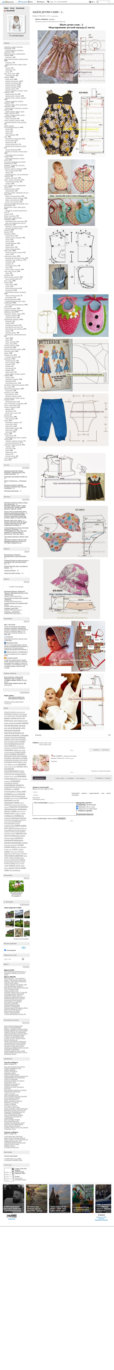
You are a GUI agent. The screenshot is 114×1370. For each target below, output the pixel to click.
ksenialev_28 (8, 1037)
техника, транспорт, (10, 407)
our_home (22, 1112)
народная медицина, (10, 299)
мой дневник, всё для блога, (14, 329)
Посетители (18, 1178)
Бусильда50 (20, 994)
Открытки (9, 637)
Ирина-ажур (8, 1000)
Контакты (101, 1218)
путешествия (9, 823)
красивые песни (20, 774)
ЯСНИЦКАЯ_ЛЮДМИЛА (11, 1049)
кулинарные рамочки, (12, 325)
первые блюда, (10, 247)
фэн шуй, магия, (10, 456)
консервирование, (11, 243)
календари (14, 764)
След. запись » (80, 778)
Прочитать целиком (40, 21)
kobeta (22, 1035)
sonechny (52, 19)
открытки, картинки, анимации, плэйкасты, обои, (13, 311)
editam (25, 1034)
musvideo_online (17, 1160)
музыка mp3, (9, 290)
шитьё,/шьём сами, (45, 744)
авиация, (8, 409)
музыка (21, 794)
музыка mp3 (9, 796)
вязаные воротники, (11, 94)
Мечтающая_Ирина (22, 1008)
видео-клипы (10, 718)
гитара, (7, 286)
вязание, (7, 77)
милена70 (7, 1009)
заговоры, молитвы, (11, 357)
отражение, (8, 262)
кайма (9, 764)
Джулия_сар (13, 1040)
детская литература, (11, 144)
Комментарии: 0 (17, 610)
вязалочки (7, 1088)
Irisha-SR (7, 983)
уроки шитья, (9, 424)
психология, (9, 390)
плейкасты (9, 816)
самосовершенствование (10, 845)
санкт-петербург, (10, 135)
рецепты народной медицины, (14, 304)
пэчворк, (8, 377)
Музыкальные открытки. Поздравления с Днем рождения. (15, 555)
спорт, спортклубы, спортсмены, (14, 403)
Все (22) (26, 621)
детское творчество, (11, 149)
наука (14, 800)
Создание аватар (12, 658)
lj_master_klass (8, 1158)
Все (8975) (25, 499)
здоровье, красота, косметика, (13, 169)
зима (20, 750)
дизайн (22, 742)
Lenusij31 (19, 1029)
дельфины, (8, 62)
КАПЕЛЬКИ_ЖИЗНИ (10, 1143)
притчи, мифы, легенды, (12, 269)
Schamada (10, 989)
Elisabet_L (7, 981)
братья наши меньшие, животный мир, (16, 59)
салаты (25, 843)
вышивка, (8, 364)
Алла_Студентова (21, 992)
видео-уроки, (9, 435)
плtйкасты (17, 813)
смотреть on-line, (9, 392)
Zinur (16, 991)
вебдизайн (19, 716)
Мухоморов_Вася (16, 1009)
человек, (8, 183)
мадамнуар (7, 1054)
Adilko (11, 980)
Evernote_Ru (24, 1139)
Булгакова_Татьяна (10, 994)
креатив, (6, 232)
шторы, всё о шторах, (12, 202)
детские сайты (13, 742)
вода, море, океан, (10, 73)
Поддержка (90, 2)
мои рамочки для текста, (13, 327)
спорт (10, 849)
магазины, (7, 275)
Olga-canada (17, 987)
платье (23, 813)
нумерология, (9, 452)
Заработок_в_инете (10, 1087)
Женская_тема (8, 1124)
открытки (13, 807)
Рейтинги (41, 1)
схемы (7, 852)
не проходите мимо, (10, 308)
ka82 (11, 983)
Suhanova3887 (23, 1030)
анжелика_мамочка (10, 1051)
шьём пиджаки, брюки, (12, 428)
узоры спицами (14, 858)
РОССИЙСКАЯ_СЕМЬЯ (11, 971)
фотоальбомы (9, 862)
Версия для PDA (101, 1217)
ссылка (71, 758)
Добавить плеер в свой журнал (13, 702)
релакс (22, 836)
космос (21, 771)
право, (7, 273)
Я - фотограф (10, 624)
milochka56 (15, 1037)
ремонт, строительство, (12, 200)
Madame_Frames (9, 1146)
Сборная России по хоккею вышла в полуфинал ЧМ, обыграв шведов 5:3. (16, 562)
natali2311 (20, 986)
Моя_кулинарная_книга (11, 1121)
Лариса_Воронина (10, 1005)
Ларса (18, 1005)
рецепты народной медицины (13, 839)
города (17, 739)
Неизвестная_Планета (18, 1067)
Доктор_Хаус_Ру (17, 995)
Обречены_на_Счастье (11, 1102)
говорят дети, (9, 142)
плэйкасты (19, 816)
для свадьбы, (9, 368)
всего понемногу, (10, 362)
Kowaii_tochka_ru (9, 1141)
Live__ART (18, 1141)
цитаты (17, 863)
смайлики (51, 802)
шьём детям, (9, 426)
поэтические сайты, (11, 265)
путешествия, (8, 347)
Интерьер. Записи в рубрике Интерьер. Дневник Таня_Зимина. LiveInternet (15, 486)
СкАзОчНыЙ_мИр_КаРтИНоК (13, 1136)
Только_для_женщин (21, 1127)
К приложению (24, 692)
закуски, (7, 241)
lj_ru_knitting (17, 1158)
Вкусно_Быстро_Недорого (12, 1126)
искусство (17, 762)
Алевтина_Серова (10, 992)
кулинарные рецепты (14, 785)
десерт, (7, 239)
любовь (7, 789)
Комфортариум (18, 1124)
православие (7, 820)
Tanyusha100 (5, 11)
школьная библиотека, (12, 443)
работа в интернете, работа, (13, 349)
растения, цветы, (9, 351)
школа (17, 866)
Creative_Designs (9, 1127)
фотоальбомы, (8, 417)
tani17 (13, 1038)
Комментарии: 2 (17, 606)
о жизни (14, 804)
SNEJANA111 (14, 1030)
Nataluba (7, 1030)
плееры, (7, 331)
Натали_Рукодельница (18, 1044)
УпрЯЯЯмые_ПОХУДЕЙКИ (12, 1113)
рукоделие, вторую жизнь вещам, (14, 385)
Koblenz (15, 983)
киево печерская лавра (10, 766)
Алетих (23, 1038)
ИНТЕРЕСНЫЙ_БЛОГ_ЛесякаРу (14, 998)
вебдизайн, (8, 321)
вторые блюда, (10, 236)
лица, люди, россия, (10, 271)
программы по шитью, (12, 422)
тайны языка (13, 851)
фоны (22, 860)
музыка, (6, 282)
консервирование (11, 771)
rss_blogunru (8, 1160)
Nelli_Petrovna (8, 987)
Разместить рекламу (101, 1220)
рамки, (7, 338)
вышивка (18, 723)
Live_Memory (20, 1081)
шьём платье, (9, 430)
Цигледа (25, 1048)
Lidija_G (25, 1029)
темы (25, 856)
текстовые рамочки (13, 855)
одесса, (7, 131)
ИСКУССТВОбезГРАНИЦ (12, 1119)
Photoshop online (12, 643)
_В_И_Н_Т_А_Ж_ (9, 1093)
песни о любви (10, 811)
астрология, (9, 448)
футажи (22, 862)
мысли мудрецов (14, 798)
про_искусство (23, 1076)
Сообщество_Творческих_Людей (14, 1123)
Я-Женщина (16, 1091)
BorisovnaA (7, 973)
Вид (93, 2)
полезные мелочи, (9, 345)
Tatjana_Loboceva (9, 991)
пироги (12, 813)
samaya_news (21, 1143)
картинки (22, 764)
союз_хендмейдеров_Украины (13, 1115)
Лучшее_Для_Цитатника (11, 1116)
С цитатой (100, 770)
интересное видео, (10, 189)
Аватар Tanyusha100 (16, 23)
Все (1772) (25, 1023)
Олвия (18, 1011)
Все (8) (27, 551)
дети (6, 742)
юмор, (6, 460)
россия (7, 843)
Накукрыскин (8, 703)
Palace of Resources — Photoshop (15, 481)
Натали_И (7, 1044)
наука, (6, 306)
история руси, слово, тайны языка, (15, 207)
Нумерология (8, 1091)
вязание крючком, (10, 85)
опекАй (16, 1076)
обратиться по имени (70, 756)
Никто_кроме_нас (9, 1011)
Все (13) (26, 582)
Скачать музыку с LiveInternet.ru (17, 652)
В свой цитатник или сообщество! (56, 21)
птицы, (7, 71)
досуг (6, 746)
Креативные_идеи (15, 1068)
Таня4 (21, 1046)
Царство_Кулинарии (20, 1096)
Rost (5, 989)
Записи (6, 8)
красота (13, 778)
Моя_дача (7, 1067)
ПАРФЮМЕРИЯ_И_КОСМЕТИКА (14, 1077)
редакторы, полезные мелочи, (14, 226)
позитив (7, 818)
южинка (14, 1054)
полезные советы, (10, 332)
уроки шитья (15, 860)
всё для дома (16, 721)
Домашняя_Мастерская (11, 1074)
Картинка (54, 761)
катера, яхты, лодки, (11, 413)
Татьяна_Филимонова (11, 1014)
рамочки (13, 833)
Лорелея (7, 1068)
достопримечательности (14, 744)
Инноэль (22, 997)
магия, (7, 450)
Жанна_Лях (7, 997)
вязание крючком (12, 731)
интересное (8, 760)
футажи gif (7, 863)
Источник (38, 735)
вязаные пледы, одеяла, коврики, (15, 98)
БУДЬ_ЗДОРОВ (9, 1096)
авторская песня (20, 712)
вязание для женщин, (12, 81)
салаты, (7, 254)
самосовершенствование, (12, 389)
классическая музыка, (12, 288)
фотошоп (17, 862)
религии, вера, (8, 355)
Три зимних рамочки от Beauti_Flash (16, 537)
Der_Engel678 (57, 756)
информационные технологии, (14, 221)
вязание (14, 725)
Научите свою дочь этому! (13, 520)
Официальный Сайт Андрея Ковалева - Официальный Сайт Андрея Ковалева (14, 472)
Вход (31, 1)
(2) (5, 558)
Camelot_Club (15, 1110)
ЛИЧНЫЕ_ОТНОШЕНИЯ (12, 1006)
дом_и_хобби (21, 1051)
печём (7, 813)
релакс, (6, 353)
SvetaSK (6, 1032)
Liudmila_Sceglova (9, 984)
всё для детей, (9, 140)
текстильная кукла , (11, 383)
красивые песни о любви (10, 776)
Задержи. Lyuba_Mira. (11, 608)
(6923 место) (8, 685)
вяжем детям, (9, 79)
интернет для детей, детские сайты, (16, 151)
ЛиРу (18, 1107)
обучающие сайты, (11, 401)
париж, (7, 133)
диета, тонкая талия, (11, 170)
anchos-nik (19, 1034)
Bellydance (7, 1110)
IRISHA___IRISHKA (10, 1029)
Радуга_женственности (11, 1099)
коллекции (9, 769)
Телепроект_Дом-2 (10, 1129)
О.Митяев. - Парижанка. (12, 612)
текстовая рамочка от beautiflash (18, 853)
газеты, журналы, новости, (12, 120)
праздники (9, 821)
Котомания (15, 1112)
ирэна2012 (18, 1052)
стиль (14, 849)
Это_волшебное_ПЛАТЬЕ (12, 1098)
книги (25, 766)
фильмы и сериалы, (11, 396)
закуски (22, 748)
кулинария (15, 781)
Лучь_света (16, 1043)
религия (12, 838)
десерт (23, 739)
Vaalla (6, 1034)
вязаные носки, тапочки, (12, 96)
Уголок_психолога (9, 1109)
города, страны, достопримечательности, (12, 126)
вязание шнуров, (10, 89)
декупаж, (8, 366)
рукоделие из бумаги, (12, 379)
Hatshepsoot (22, 981)
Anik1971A (11, 1026)
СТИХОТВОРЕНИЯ (22, 1109)
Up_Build (16, 1144)
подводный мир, (10, 75)
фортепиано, (9, 297)
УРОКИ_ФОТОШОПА (10, 1071)
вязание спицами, (10, 87)
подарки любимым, (11, 315)
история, (7, 214)
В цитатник (107, 770)
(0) (18, 474)
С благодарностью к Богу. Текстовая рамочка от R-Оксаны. (16, 528)
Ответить (94, 770)
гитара (12, 739)
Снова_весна (15, 1046)
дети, (5, 137)
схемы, (7, 340)
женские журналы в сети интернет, (16, 122)
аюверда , (8, 446)
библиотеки (11, 716)
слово (18, 847)
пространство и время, (12, 181)
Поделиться (105, 749)
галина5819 (7, 995)
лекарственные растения (13, 787)
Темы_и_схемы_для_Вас (12, 1139)
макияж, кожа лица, (11, 178)
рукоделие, (7, 359)
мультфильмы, (9, 394)
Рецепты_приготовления (11, 1012)
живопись (12, 746)
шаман (6, 866)
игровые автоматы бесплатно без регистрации (15, 755)
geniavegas (16, 1035)
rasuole (21, 1037)
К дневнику (70, 778)
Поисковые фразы (20, 1179)
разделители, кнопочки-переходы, (15, 334)
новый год (7, 805)
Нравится (96, 749)
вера (24, 716)
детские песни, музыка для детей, (15, 146)
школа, (6, 434)
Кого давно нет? (9, 978)
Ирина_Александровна (11, 1041)
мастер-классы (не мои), (11, 277)
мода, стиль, (8, 281)
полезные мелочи (18, 818)
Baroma (15, 980)
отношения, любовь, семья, (12, 314)
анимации (8, 714)
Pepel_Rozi (24, 987)
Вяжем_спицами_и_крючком (13, 1101)
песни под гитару (21, 811)
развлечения (9, 826)
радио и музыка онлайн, (12, 295)
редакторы (15, 836)
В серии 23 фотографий (21, 939)
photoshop (7, 712)
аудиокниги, (9, 57)
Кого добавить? (20, 978)
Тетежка (20, 1048)
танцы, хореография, (10, 405)
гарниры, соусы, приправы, (13, 237)
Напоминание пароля (39, 799)
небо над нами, (10, 418)
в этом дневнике (11, 950)
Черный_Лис (22, 1014)
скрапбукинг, (9, 381)
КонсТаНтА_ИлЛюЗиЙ (11, 1003)
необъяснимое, (10, 191)
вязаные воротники (11, 737)
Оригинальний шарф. (11, 491)
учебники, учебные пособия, (14, 441)
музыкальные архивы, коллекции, (15, 292)
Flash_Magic (14, 981)
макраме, (8, 370)
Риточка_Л (22, 971)
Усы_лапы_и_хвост (10, 1107)
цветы (13, 863)
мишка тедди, (9, 372)
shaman (13, 712)
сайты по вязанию (11, 118)
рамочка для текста (14, 830)
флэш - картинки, (10, 342)
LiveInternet (8, 2)
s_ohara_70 (7, 1038)
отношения (23, 807)
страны (20, 849)
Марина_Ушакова (9, 1008)
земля (16, 750)
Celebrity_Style (8, 1144)
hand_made (7, 1112)
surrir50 (16, 989)
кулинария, (7, 234)
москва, (7, 129)
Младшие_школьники (11, 1085)
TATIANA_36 (13, 1032)
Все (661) (26, 967)
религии (7, 838)
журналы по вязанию (11, 748)
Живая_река (15, 997)
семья (13, 847)
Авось (51, 1)
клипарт (20, 766)
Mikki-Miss (13, 986)
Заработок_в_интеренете (12, 1084)
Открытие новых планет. (12, 573)
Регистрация (23, 1)
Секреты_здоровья (10, 1104)
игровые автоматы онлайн (15, 758)
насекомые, (9, 70)
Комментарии (20, 8)
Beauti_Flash (22, 980)
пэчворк (17, 823)
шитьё (12, 865)
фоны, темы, (9, 343)
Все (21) (26, 878)
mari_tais (7, 986)
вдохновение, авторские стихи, (14, 258)
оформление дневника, (11, 319)
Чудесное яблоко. (10, 570)
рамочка (17, 828)
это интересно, (8, 458)
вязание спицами (19, 735)
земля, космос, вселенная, (12, 180)
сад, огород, (8, 387)
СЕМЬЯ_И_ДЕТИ (16, 973)
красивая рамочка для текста (11, 772)
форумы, (7, 415)
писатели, (8, 264)
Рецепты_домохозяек (11, 1079)
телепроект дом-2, (11, 317)
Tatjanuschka (22, 1032)
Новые (108, 778)
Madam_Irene (23, 984)
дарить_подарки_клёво (11, 1095)
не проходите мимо (11, 801)
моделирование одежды (13, 791)
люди (12, 789)
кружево (20, 779)
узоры (6, 858)
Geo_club (23, 1110)
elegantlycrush (8, 1035)
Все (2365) (25, 467)
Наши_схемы (8, 1138)
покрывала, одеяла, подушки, (14, 198)
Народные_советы (10, 1073)
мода (16, 789)
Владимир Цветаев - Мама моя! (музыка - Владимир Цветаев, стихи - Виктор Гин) (16, 593)
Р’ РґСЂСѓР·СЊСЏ (18, 35)
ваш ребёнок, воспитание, (13, 138)
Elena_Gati (7, 1027)
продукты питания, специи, (13, 252)
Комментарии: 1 (17, 596)
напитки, (8, 245)
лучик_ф (24, 1052)
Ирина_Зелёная (17, 1000)
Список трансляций (10, 1156)
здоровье (8, 750)
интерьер (8, 762)
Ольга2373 (7, 1046)
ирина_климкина (9, 1052)
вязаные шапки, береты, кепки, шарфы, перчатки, (14, 112)
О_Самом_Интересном (11, 1147)
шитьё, (6, 420)
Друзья (12, 8)
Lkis (17, 984)
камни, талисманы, (10, 216)
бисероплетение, (10, 360)
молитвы (15, 794)
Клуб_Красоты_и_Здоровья (12, 1002)
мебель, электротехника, (13, 196)
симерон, (8, 454)
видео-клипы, (9, 284)
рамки (17, 825)
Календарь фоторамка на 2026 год (15, 476)
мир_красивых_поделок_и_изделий (15, 1090)
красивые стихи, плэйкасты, (14, 260)
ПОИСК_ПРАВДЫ (9, 1070)
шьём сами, (9, 432)
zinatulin (18, 1038)
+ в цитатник (54, 16)
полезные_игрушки (10, 1081)
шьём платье (14, 868)
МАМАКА (23, 1043)
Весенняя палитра (16, 893)
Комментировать (39, 778)
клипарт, (7, 323)
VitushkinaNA (12, 1034)
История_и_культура (10, 1105)
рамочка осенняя (15, 831)
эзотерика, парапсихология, (12, 445)
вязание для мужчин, (11, 83)
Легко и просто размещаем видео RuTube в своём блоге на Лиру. (15, 512)
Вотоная (6, 1040)
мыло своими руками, (12, 279)
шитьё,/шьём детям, (45, 742)
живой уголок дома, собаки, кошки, (16, 64)
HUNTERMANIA (16, 1027)
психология (17, 821)
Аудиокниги (20, 1087)
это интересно (14, 870)
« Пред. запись (60, 778)
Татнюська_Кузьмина (10, 1048)
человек (22, 863)
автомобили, (9, 411)
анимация (15, 714)
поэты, (7, 267)
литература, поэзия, (10, 256)
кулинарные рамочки (11, 783)
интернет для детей (20, 760)
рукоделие (16, 843)
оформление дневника (15, 809)
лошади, (8, 68)
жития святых (20, 746)
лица (24, 787)
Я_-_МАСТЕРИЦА (13, 1117)
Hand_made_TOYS (10, 1082)
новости (22, 802)
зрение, (7, 172)
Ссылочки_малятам (19, 1138)
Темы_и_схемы (9, 1076)
